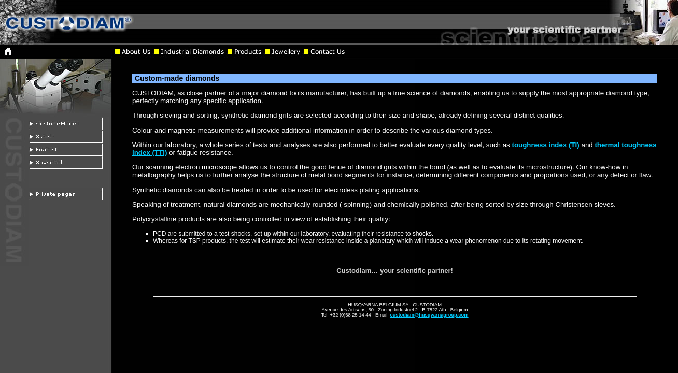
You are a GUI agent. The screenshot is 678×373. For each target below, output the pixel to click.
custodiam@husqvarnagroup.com (429, 315)
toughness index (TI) (545, 145)
